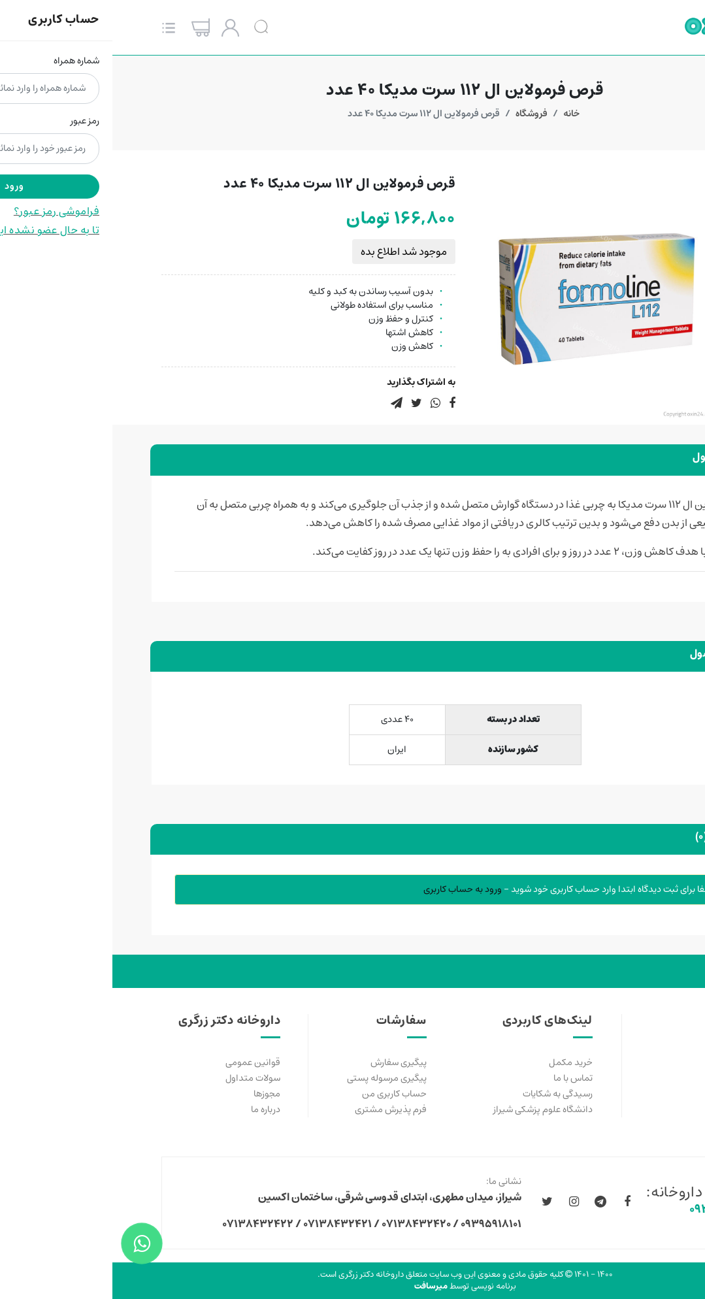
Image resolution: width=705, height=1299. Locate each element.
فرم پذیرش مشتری (278, 1109)
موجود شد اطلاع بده (291, 251)
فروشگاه (419, 114)
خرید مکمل (458, 1062)
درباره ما (153, 1109)
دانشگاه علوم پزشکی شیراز (430, 1109)
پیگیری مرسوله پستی (274, 1078)
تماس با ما (460, 1078)
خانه (459, 114)
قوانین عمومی (140, 1062)
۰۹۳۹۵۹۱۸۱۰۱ (610, 1209)
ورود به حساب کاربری (350, 889)
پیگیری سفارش (286, 1062)
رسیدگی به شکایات (445, 1094)
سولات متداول (140, 1078)
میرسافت (318, 1286)
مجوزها (154, 1094)
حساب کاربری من (282, 1094)
